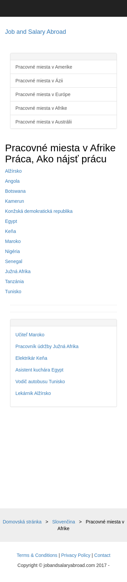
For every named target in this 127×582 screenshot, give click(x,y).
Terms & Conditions (37, 555)
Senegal (13, 261)
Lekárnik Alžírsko (33, 393)
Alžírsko (13, 171)
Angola (12, 181)
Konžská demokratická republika (39, 211)
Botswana (15, 191)
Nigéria (12, 251)
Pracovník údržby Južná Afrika (46, 346)
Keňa (10, 231)
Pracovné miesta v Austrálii (43, 121)
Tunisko (13, 291)
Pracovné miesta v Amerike (43, 67)
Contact (102, 555)
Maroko (13, 241)
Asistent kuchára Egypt (39, 369)
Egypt (11, 221)
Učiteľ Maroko (30, 334)
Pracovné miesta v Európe (42, 94)
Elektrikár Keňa (31, 358)
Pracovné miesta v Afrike (41, 108)
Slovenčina (63, 521)
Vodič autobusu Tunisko (40, 381)
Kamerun (14, 201)
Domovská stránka (22, 521)
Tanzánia (14, 281)
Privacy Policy (75, 555)
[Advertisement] (63, 458)
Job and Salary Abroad (35, 31)
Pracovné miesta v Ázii (39, 80)
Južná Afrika (17, 271)
